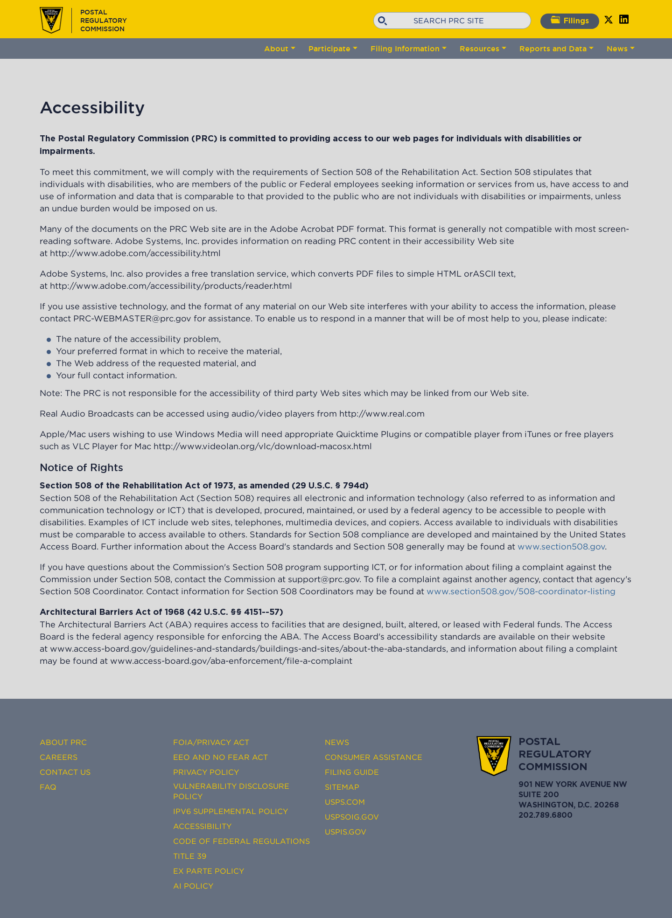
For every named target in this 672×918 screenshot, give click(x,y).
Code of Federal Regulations (241, 841)
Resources (479, 48)
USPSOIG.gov (352, 817)
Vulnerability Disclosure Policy (231, 791)
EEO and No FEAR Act (220, 757)
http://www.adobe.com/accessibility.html (135, 253)
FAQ (48, 787)
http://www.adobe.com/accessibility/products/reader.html (171, 286)
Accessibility (202, 826)
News (617, 48)
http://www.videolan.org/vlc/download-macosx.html (263, 446)
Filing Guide (352, 772)
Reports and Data (553, 48)
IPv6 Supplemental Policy (230, 811)
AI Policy (193, 886)
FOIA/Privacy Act (211, 742)
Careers (58, 757)
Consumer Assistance (373, 757)
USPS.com (345, 802)
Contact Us (65, 772)
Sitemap (342, 787)
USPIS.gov (345, 832)
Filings (570, 20)
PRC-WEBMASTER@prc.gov (132, 318)
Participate (329, 48)
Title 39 (189, 856)
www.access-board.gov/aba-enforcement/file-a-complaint (231, 661)
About (276, 48)
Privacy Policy (206, 772)
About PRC (63, 742)
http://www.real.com (382, 413)
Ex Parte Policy (208, 871)
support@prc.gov (323, 579)
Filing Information (405, 48)
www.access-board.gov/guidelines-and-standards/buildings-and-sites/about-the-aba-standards (248, 649)
